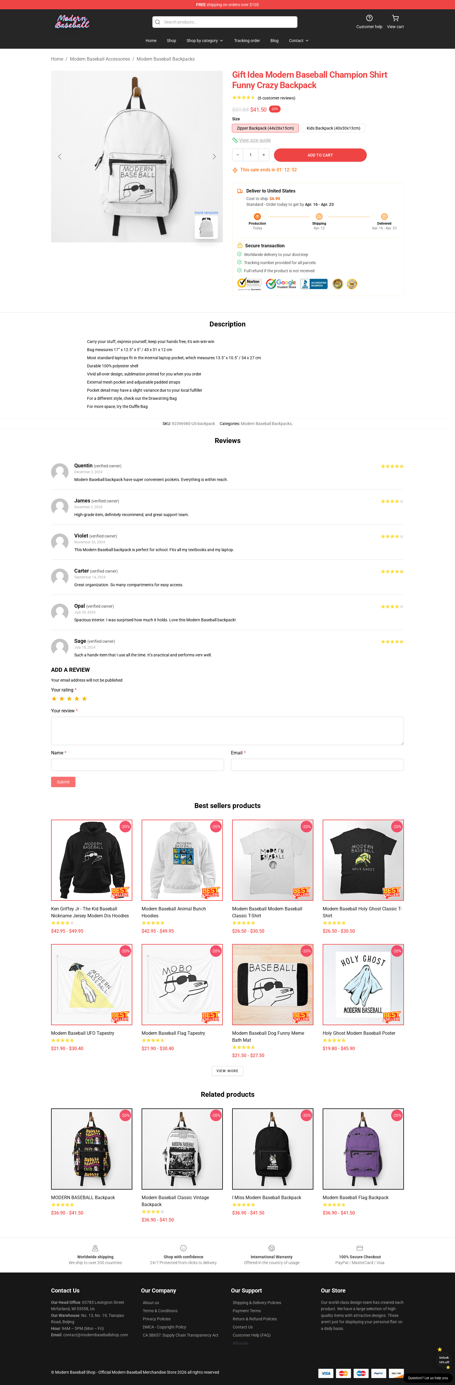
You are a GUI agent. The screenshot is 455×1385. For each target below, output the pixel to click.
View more (227, 1071)
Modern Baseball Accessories (100, 59)
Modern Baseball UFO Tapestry (82, 1033)
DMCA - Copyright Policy (164, 1327)
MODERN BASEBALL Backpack (83, 1197)
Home (57, 59)
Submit (63, 782)
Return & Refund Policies (255, 1319)
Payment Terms (247, 1310)
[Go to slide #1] (122, 256)
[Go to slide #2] (152, 256)
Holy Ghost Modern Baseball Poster (359, 1033)
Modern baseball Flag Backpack (356, 1197)
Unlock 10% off (444, 1360)
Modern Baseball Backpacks (166, 59)
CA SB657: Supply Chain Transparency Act (181, 1335)
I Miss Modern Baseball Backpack (266, 1197)
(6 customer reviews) (276, 98)
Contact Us (243, 1327)
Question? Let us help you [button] (428, 1378)
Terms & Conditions (160, 1310)
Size (236, 119)
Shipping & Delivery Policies (257, 1302)
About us (151, 1302)
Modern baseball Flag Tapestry (173, 1033)
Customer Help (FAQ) (252, 1335)
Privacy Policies (157, 1319)
